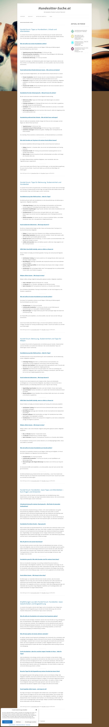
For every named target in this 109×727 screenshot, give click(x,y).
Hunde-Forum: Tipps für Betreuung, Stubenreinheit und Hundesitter (40, 183)
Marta (77, 51)
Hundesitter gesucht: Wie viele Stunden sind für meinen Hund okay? (39, 559)
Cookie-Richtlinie (12, 724)
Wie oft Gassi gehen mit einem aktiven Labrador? (34, 634)
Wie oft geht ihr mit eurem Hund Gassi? (31, 541)
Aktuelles (43, 173)
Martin (77, 39)
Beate (77, 45)
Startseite (22, 16)
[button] (36, 710)
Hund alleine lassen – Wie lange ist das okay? (33, 575)
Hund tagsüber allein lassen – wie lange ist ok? (33, 689)
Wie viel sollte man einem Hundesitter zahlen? (33, 43)
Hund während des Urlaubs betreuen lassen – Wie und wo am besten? (40, 70)
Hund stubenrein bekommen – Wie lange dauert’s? (34, 377)
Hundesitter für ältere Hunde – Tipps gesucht (33, 524)
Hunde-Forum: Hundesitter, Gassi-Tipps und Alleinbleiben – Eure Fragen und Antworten (42, 491)
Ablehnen (18, 722)
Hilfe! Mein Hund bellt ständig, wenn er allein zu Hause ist (36, 249)
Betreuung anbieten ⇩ (41, 16)
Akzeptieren (7, 722)
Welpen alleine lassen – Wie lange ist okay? (32, 275)
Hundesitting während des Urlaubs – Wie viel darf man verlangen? (39, 117)
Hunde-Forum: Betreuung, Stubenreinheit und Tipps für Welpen (40, 340)
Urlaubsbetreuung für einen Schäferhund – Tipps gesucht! (81, 49)
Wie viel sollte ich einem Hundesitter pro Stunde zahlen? (36, 296)
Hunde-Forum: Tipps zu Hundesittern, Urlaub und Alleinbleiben (38, 30)
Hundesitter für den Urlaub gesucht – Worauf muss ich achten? (38, 93)
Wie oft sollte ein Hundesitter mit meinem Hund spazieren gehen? (39, 616)
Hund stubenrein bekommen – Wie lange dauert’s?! (34, 224)
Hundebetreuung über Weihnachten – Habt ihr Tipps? (35, 196)
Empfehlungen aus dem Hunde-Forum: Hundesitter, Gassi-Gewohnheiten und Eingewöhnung (41, 603)
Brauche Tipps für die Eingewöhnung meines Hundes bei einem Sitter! (40, 671)
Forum (46, 173)
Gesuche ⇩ (30, 16)
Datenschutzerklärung (20, 724)
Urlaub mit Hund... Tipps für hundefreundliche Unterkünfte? (81, 43)
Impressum (28, 724)
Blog (51, 16)
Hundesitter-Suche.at (54, 8)
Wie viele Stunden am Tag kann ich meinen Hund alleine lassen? (38, 140)
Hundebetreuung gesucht (81, 30)
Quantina (78, 31)
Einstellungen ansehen (30, 722)
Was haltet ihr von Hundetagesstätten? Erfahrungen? (79, 37)
